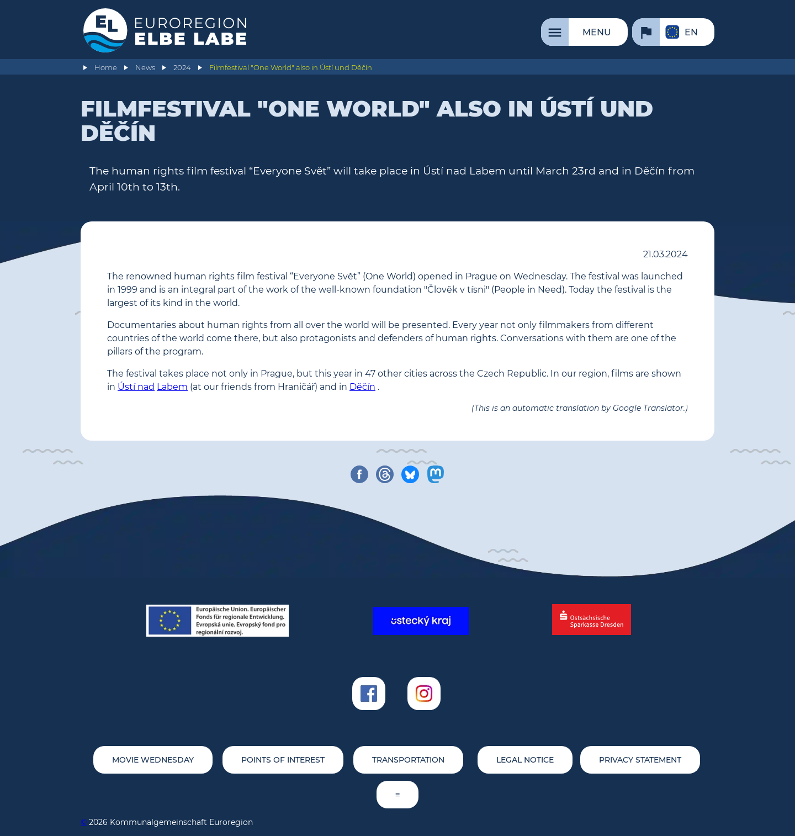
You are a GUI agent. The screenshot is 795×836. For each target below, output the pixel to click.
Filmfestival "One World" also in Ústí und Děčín (290, 68)
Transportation (408, 760)
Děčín (362, 387)
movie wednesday (153, 760)
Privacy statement (640, 760)
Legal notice (525, 760)
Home (105, 68)
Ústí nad (136, 387)
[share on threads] (384, 474)
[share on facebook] (359, 474)
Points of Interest (283, 760)
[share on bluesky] (410, 474)
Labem (172, 387)
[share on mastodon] (435, 474)
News (145, 68)
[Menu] (584, 32)
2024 (182, 68)
